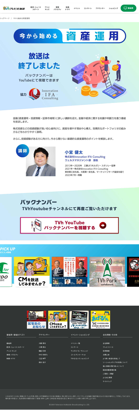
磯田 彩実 (42, 351)
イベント (77, 8)
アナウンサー (100, 8)
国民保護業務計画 (109, 370)
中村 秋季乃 (43, 354)
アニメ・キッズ (11, 351)
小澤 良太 (42, 347)
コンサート (88, 8)
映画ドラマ (67, 8)
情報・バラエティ (12, 354)
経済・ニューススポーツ (35, 8)
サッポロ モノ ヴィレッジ (79, 351)
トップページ (4, 18)
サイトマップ (107, 381)
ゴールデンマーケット (78, 354)
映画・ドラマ (11, 358)
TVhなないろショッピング (80, 358)
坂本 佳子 (42, 362)
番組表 (9, 343)
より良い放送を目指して (111, 358)
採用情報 (106, 351)
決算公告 (106, 354)
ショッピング (113, 8)
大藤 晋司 (42, 343)
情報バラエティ (57, 8)
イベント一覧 (75, 343)
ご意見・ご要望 (108, 374)
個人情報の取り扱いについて (113, 366)
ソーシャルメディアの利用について (115, 362)
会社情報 (106, 343)
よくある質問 (107, 377)
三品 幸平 (42, 358)
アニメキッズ (47, 8)
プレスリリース (108, 347)
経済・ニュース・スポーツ (15, 347)
